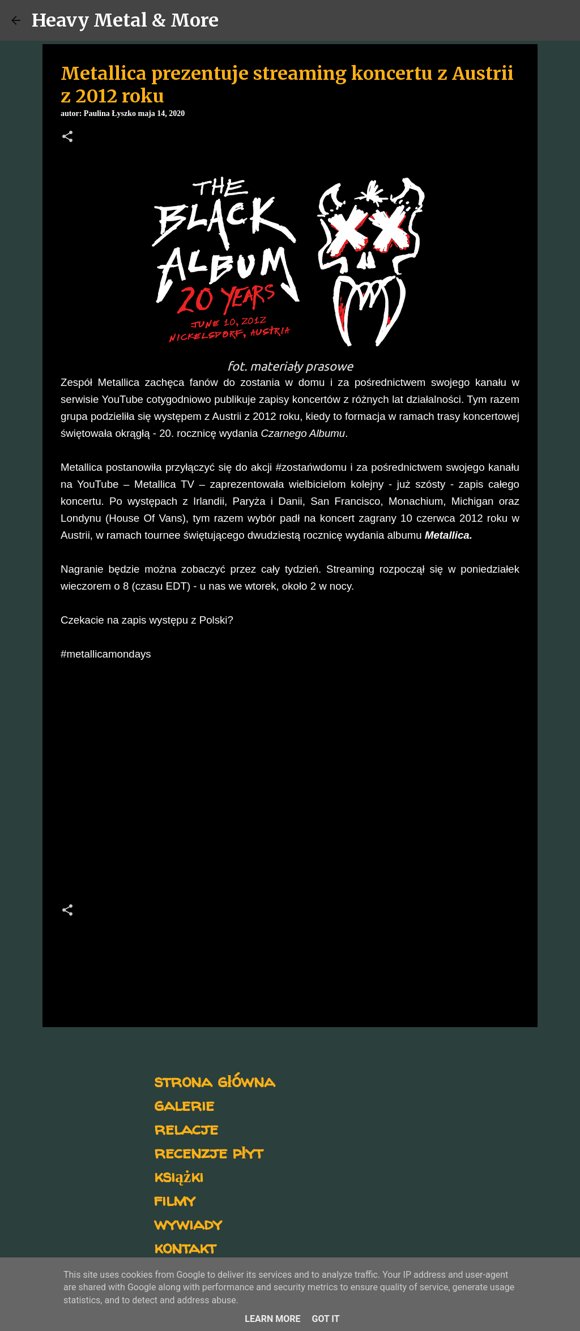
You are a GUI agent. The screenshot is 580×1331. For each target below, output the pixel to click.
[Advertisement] (290, 794)
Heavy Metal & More (125, 20)
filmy (174, 1199)
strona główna (214, 1080)
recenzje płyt (208, 1151)
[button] (67, 137)
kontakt (185, 1247)
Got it (325, 1318)
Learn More (272, 1318)
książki (178, 1175)
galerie (184, 1104)
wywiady (188, 1223)
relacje (186, 1128)
